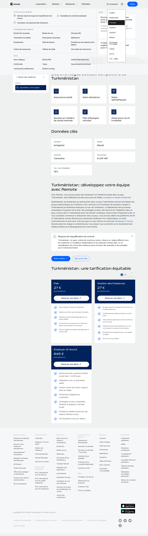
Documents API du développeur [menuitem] (63, 461)
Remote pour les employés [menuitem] (83, 484)
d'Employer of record (123, 221)
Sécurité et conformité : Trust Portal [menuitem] (85, 454)
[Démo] (130, 4)
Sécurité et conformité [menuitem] (85, 449)
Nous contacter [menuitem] (105, 467)
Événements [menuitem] (104, 452)
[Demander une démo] (27, 55)
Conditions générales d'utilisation (73, 523)
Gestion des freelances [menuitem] (39, 452)
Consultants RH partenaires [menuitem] (126, 458)
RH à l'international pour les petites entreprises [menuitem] (41, 483)
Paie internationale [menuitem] (41, 456)
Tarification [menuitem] (39, 441)
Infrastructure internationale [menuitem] (82, 444)
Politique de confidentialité (23, 523)
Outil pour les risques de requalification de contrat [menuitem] (64, 492)
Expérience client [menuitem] (84, 470)
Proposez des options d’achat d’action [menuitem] (21, 481)
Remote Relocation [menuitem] (41, 460)
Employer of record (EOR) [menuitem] (41, 446)
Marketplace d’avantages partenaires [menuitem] (125, 477)
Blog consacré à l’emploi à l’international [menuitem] (62, 443)
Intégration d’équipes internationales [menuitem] (21, 462)
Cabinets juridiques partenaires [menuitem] (127, 469)
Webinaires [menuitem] (60, 456)
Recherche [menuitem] (60, 449)
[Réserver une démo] (71, 300)
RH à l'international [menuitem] (20, 486)
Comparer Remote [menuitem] (63, 466)
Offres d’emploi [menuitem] (105, 444)
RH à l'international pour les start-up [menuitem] (41, 476)
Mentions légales (19, 528)
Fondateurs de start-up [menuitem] (86, 479)
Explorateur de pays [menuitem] (24, 17)
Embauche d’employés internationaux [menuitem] (21, 442)
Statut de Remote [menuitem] (105, 463)
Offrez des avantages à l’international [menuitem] (21, 475)
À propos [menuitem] (103, 441)
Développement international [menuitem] (19, 456)
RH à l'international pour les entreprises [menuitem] (42, 490)
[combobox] (127, 277)
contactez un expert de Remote (116, 198)
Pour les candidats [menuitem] (84, 493)
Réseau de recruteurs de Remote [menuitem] (128, 484)
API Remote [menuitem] (17, 467)
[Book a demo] (61, 261)
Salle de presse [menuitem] (105, 448)
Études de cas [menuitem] (61, 453)
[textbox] (127, 277)
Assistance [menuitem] (103, 460)
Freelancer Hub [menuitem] (83, 489)
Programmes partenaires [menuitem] (125, 442)
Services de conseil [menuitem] (42, 464)
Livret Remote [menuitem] (61, 476)
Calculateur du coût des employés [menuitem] (63, 485)
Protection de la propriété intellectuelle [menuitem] (85, 466)
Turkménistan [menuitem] (41, 17)
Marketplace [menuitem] (104, 456)
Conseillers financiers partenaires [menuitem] (128, 464)
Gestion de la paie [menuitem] (20, 470)
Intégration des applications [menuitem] (62, 471)
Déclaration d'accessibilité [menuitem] (104, 472)
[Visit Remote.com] (18, 4)
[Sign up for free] (81, 261)
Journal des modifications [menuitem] (61, 499)
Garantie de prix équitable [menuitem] (83, 460)
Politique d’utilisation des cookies (47, 523)
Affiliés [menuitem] (123, 447)
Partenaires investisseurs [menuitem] (125, 452)
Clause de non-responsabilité (99, 523)
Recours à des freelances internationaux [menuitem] (19, 449)
